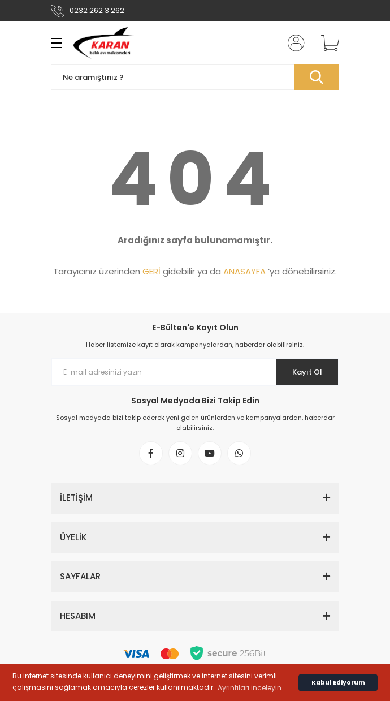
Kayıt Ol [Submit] (307, 372)
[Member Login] (293, 43)
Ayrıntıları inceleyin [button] (249, 688)
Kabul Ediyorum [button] (338, 682)
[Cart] (326, 43)
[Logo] (103, 43)
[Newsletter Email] (195, 372)
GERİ (151, 271)
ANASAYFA (244, 271)
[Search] (195, 77)
